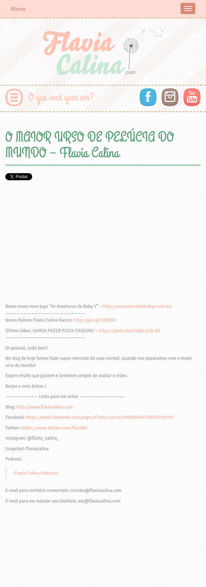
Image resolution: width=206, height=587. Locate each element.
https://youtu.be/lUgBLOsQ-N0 (129, 331)
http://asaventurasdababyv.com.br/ (137, 306)
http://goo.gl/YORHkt (95, 320)
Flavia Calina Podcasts (36, 473)
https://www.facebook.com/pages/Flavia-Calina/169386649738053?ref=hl (99, 417)
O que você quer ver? (61, 97)
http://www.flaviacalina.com (45, 407)
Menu (18, 9)
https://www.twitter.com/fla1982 (54, 428)
